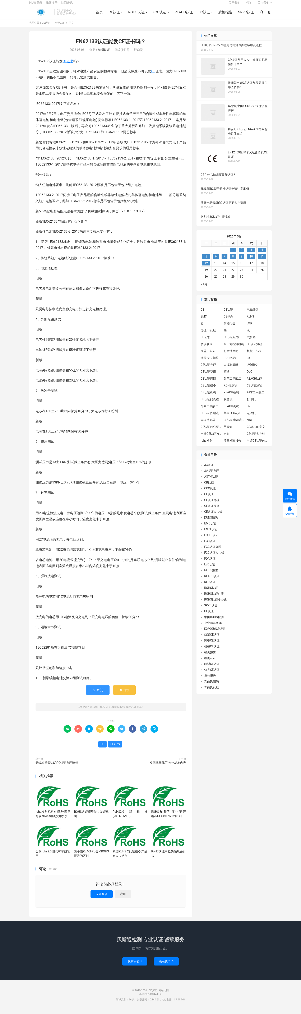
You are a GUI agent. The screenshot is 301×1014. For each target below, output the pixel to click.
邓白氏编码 (211, 685)
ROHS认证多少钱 (215, 604)
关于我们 (234, 5)
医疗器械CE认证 (214, 633)
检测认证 (59, 27)
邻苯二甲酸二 (232, 382)
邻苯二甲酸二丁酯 (211, 410)
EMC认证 (210, 527)
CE (153, 76)
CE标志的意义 (256, 431)
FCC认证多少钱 (214, 557)
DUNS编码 (211, 522)
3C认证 (203, 15)
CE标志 (228, 320)
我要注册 (51, 5)
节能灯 (228, 431)
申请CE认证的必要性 (211, 438)
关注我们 (263, 5)
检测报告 (210, 656)
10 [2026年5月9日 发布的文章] (251, 261)
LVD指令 (252, 369)
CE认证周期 (208, 382)
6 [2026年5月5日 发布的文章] (216, 261)
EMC (204, 320)
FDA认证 (210, 563)
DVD (250, 410)
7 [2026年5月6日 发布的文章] (224, 261)
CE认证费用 (208, 376)
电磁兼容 (253, 313)
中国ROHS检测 (214, 621)
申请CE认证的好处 (257, 444)
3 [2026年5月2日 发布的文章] (251, 254)
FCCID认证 (211, 539)
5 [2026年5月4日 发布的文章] (206, 261)
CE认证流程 (254, 348)
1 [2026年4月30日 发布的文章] (233, 254)
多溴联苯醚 (231, 369)
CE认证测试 (254, 389)
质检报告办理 (209, 362)
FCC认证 (159, 15)
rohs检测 (206, 444)
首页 (98, 15)
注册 (123, 898)
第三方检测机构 (234, 348)
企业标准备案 (213, 627)
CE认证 (40, 14)
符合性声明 (231, 355)
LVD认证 (209, 568)
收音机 (228, 403)
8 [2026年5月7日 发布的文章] (233, 261)
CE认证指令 (208, 389)
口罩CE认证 (211, 639)
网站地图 (164, 994)
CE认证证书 (231, 341)
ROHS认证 (136, 15)
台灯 (227, 438)
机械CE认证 (254, 355)
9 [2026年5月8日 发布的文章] (241, 261)
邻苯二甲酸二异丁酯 (257, 396)
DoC (249, 376)
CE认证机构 (208, 396)
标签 (249, 5)
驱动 (227, 376)
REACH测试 (231, 410)
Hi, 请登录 (35, 5)
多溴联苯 (206, 348)
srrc (249, 424)
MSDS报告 (211, 574)
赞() (97, 694)
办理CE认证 (208, 334)
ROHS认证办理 (214, 598)
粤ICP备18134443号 (150, 998)
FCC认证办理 (212, 551)
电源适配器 (208, 424)
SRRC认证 (245, 15)
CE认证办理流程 (211, 417)
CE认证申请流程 (234, 424)
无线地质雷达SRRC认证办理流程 (57, 767)
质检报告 (225, 15)
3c (248, 362)
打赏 (124, 694)
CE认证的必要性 (211, 431)
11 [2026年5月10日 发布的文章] (262, 261)
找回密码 (67, 5)
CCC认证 (210, 492)
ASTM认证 (211, 481)
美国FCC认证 (232, 417)
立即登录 (101, 898)
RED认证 (210, 586)
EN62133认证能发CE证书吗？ (111, 46)
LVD (249, 327)
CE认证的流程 (210, 403)
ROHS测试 (230, 389)
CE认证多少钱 (256, 438)
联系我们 (135, 965)
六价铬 (251, 341)
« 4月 (204, 288)
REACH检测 (231, 396)
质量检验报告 (232, 444)
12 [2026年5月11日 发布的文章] (206, 267)
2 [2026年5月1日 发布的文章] (241, 254)
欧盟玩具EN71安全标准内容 (168, 767)
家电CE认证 (211, 645)
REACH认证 (183, 15)
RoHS (250, 320)
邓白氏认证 (211, 691)
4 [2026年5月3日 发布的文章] (262, 254)
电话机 (251, 417)
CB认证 (209, 487)
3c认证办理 (211, 475)
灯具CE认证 (211, 674)
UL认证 (209, 615)
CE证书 (67, 65)
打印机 (251, 403)
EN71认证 (210, 533)
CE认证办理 (208, 369)
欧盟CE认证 (208, 355)
